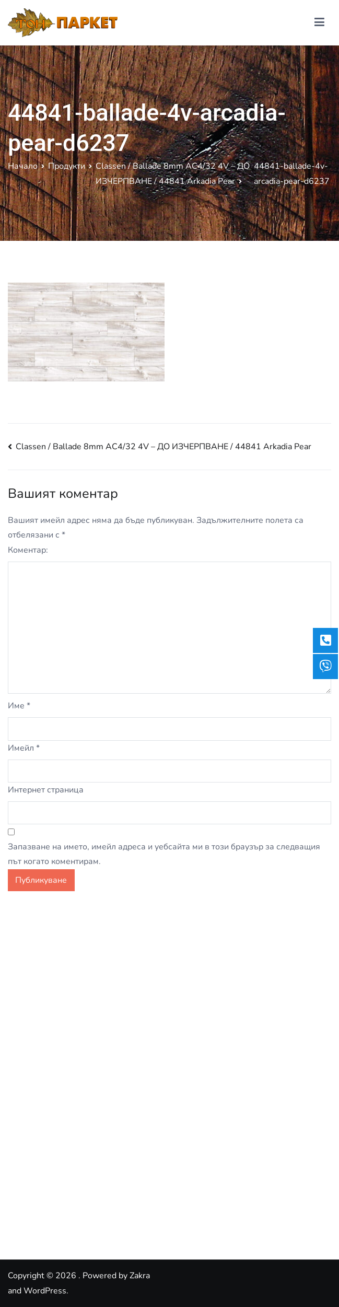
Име (19, 705)
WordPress (45, 1291)
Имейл (24, 748)
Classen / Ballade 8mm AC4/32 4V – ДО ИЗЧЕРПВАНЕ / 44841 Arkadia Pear (163, 446)
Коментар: (28, 550)
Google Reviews (39, 1216)
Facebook (25, 1193)
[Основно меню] (319, 22)
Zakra (140, 1275)
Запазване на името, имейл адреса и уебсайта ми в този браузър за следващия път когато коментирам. (164, 854)
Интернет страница (46, 790)
